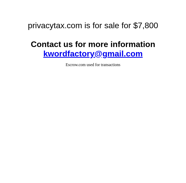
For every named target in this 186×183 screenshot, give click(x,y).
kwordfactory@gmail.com (92, 53)
